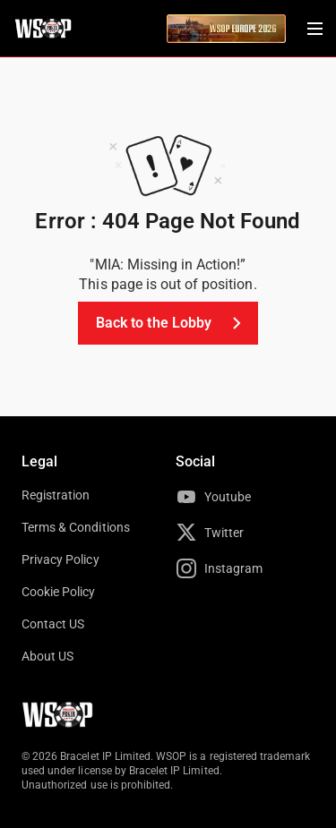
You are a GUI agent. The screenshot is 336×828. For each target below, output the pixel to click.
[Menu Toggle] (314, 28)
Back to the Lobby (171, 323)
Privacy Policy (60, 559)
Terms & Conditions (76, 527)
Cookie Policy (59, 592)
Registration (56, 495)
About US (47, 656)
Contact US (53, 624)
